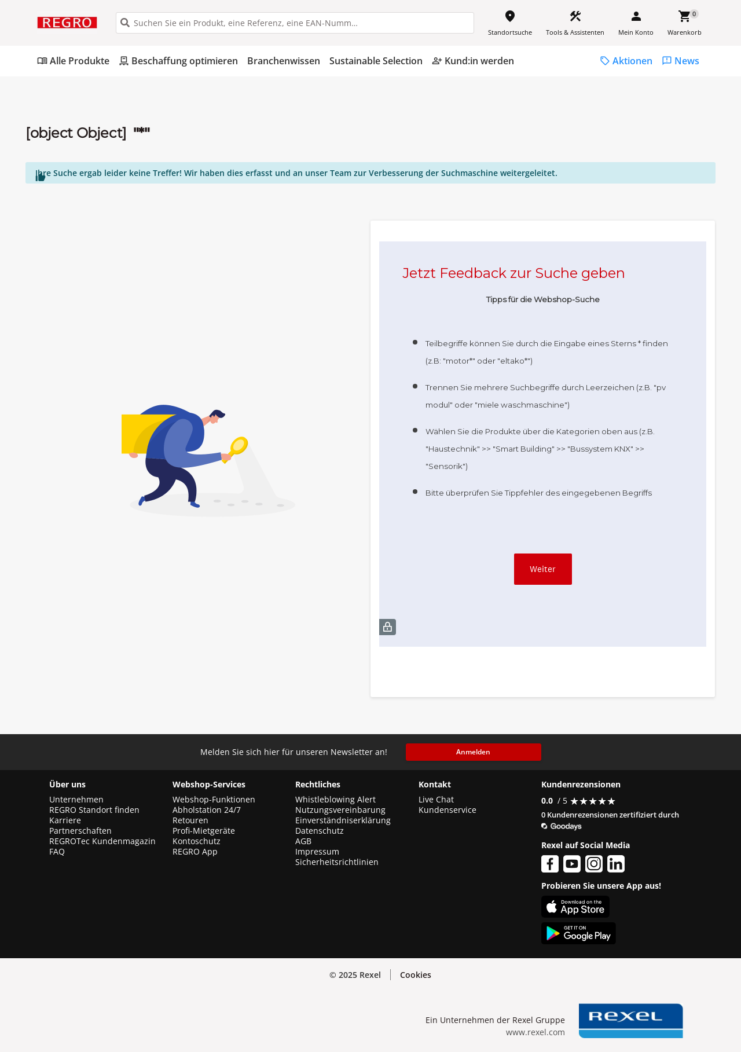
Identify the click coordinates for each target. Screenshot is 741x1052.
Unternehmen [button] (76, 799)
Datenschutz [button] (319, 831)
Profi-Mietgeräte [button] (204, 831)
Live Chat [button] (436, 799)
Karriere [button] (65, 820)
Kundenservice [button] (447, 810)
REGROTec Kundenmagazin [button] (102, 841)
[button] (416, 975)
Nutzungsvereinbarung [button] (340, 810)
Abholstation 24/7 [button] (207, 810)
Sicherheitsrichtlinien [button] (337, 862)
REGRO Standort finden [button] (94, 810)
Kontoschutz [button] (197, 841)
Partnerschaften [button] (80, 831)
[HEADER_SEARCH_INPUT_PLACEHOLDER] (295, 23)
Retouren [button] (190, 820)
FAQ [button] (57, 851)
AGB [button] (303, 841)
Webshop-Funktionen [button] (214, 799)
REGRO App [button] (195, 851)
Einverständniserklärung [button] (343, 820)
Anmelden (473, 752)
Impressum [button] (317, 851)
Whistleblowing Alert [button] (335, 799)
